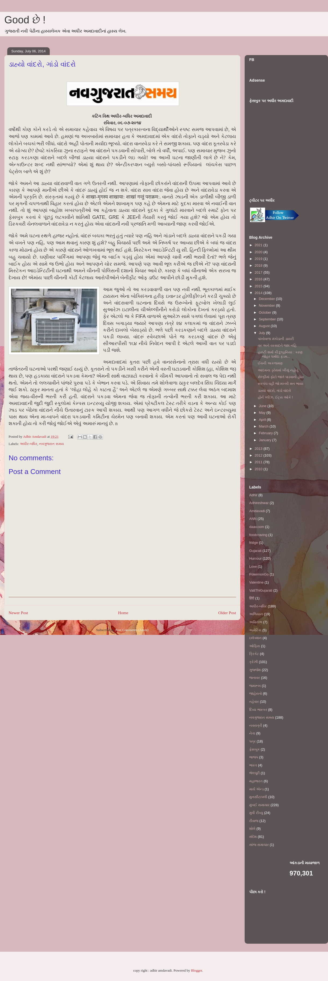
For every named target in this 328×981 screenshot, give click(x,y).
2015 (259, 286)
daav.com (256, 527)
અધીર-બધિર (28, 444)
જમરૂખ (255, 686)
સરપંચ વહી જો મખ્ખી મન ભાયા (280, 384)
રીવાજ (253, 821)
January (265, 440)
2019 (259, 259)
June (263, 406)
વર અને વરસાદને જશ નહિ (277, 345)
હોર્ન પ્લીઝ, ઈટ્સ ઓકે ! (275, 397)
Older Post (227, 612)
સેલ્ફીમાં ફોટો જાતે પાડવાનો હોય (281, 377)
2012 (259, 455)
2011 (259, 462)
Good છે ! (25, 20)
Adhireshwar (259, 503)
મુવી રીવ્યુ (256, 813)
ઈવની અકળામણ (270, 363)
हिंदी (251, 598)
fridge (253, 543)
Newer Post (18, 612)
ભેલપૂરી (254, 773)
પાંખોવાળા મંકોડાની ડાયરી (276, 339)
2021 (259, 245)
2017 (259, 272)
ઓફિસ (254, 646)
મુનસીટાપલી (258, 797)
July (262, 333)
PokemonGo (259, 574)
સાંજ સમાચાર (259, 845)
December (267, 299)
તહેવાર (254, 702)
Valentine (256, 582)
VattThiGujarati (260, 590)
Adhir (253, 495)
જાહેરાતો (255, 694)
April (263, 420)
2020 (259, 252)
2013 (259, 449)
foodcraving (258, 535)
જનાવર (254, 678)
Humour (255, 558)
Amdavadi (257, 511)
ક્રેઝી (253, 662)
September (268, 319)
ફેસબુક (254, 749)
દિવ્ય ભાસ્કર (258, 710)
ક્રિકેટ (254, 654)
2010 (259, 469)
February (266, 433)
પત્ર (252, 741)
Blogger (196, 970)
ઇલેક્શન (255, 638)
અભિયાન (256, 614)
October (265, 312)
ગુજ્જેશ (255, 670)
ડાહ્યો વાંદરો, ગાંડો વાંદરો (274, 391)
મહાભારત (256, 781)
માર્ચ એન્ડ (256, 789)
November (267, 305)
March (264, 426)
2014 (259, 293)
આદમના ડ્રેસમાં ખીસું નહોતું (278, 370)
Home (123, 612)
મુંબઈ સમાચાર (259, 805)
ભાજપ (253, 757)
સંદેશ (253, 837)
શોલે (252, 829)
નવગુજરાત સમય (51, 444)
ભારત (253, 765)
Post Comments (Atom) (132, 630)
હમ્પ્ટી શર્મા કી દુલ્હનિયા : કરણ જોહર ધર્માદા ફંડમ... (280, 354)
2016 (259, 279)
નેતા (252, 733)
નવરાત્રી (255, 725)
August (265, 326)
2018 (259, 265)
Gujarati (255, 551)
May (262, 413)
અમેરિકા (255, 630)
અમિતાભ (255, 622)
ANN (252, 519)
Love (253, 566)
